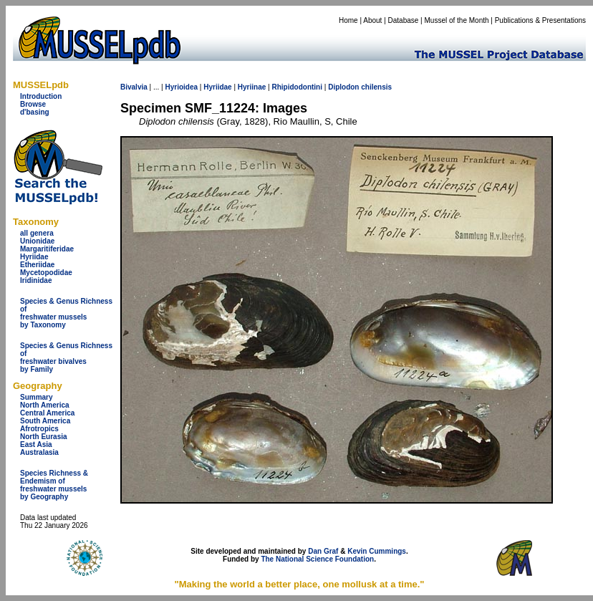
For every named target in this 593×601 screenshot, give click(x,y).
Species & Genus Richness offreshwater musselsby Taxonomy (66, 313)
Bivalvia (134, 87)
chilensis (376, 87)
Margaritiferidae (47, 249)
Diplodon (343, 87)
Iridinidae (36, 280)
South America (45, 421)
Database (403, 20)
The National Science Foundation (317, 559)
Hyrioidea (181, 87)
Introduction (41, 96)
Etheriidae (37, 265)
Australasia (39, 452)
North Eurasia (43, 437)
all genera (37, 233)
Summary (36, 397)
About (372, 20)
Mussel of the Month (457, 20)
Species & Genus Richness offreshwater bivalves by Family (66, 357)
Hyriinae (252, 87)
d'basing (34, 112)
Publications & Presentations (540, 20)
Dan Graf (323, 551)
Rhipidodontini (296, 87)
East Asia (36, 444)
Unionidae (37, 241)
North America (44, 405)
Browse (33, 104)
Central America (47, 413)
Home (348, 20)
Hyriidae (34, 257)
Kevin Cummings (376, 551)
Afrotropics (39, 429)
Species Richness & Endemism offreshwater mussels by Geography (54, 485)
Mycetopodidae (46, 273)
